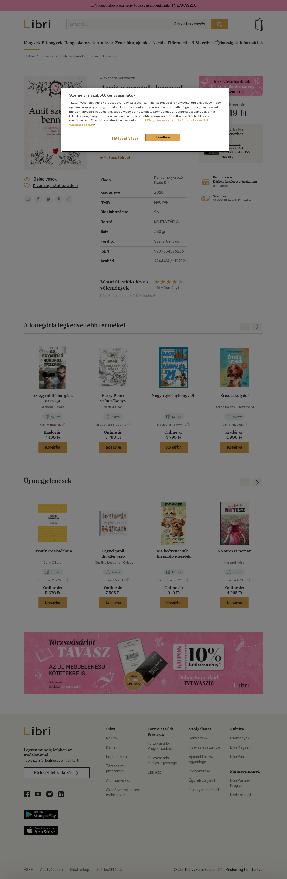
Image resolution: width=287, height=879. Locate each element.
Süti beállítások (125, 138)
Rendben (163, 137)
